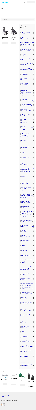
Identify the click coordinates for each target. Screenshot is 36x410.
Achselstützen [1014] (23, 119)
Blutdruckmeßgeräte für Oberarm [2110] (25, 255)
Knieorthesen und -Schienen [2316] (25, 289)
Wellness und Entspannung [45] (24, 356)
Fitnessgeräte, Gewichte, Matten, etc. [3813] (26, 104)
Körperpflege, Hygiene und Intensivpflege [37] (25, 184)
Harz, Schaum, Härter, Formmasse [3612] (26, 96)
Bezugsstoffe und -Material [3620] (25, 90)
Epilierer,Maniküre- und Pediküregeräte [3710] (26, 187)
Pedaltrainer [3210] (23, 337)
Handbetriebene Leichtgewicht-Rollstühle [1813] (26, 211)
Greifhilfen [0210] (23, 37)
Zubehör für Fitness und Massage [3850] (25, 114)
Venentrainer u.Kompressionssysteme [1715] (26, 151)
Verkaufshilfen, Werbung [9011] (24, 270)
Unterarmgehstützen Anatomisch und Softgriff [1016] (27, 127)
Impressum (3, 397)
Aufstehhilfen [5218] (23, 309)
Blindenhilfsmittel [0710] (24, 78)
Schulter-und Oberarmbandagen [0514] (25, 70)
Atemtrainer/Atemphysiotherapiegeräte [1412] (26, 156)
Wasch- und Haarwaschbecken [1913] (25, 236)
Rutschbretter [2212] (23, 275)
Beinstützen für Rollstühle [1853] (25, 206)
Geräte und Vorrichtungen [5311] (25, 303)
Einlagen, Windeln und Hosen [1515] (25, 163)
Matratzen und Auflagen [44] (23, 246)
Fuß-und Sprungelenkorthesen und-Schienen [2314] (27, 287)
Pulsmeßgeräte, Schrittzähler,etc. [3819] (26, 110)
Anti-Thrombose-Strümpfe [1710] (25, 147)
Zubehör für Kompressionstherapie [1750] (26, 153)
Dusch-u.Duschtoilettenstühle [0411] (25, 50)
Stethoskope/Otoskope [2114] (24, 263)
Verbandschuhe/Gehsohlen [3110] (25, 326)
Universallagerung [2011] (24, 245)
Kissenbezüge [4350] (23, 177)
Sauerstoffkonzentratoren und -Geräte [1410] (26, 158)
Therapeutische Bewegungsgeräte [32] (24, 336)
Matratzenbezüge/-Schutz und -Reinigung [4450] (26, 249)
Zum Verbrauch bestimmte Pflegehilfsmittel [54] (26, 364)
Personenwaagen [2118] (24, 261)
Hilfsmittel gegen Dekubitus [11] (24, 136)
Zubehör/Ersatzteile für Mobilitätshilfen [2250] (26, 278)
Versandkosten (22, 383)
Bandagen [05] (22, 59)
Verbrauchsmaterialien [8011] (24, 45)
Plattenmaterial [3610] (24, 99)
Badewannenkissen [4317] (24, 175)
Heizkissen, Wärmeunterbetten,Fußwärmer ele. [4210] (27, 168)
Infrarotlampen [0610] (23, 73)
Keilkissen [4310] (23, 176)
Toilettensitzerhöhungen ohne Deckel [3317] (26, 341)
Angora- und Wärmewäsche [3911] (25, 351)
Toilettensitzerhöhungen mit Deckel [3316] (26, 340)
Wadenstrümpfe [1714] (23, 152)
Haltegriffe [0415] (23, 55)
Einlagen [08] (21, 79)
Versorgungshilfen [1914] (24, 235)
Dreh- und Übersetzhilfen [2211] (25, 273)
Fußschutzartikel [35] (22, 115)
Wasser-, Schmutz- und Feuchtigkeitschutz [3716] (26, 194)
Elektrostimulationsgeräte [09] (24, 83)
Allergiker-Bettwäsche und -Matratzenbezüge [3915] (27, 350)
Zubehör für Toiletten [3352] (24, 345)
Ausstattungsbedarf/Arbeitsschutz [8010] (26, 44)
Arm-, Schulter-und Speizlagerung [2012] (25, 240)
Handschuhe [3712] (23, 188)
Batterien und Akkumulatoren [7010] (25, 314)
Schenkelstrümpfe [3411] (24, 332)
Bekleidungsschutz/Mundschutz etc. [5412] (26, 365)
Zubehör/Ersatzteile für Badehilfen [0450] (26, 58)
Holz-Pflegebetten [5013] (24, 298)
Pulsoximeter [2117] (23, 262)
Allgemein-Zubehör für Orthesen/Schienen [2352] (27, 280)
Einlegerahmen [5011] (23, 297)
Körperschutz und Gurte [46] (23, 197)
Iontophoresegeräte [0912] (24, 84)
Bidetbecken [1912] (23, 231)
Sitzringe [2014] (23, 244)
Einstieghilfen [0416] (23, 54)
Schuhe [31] (21, 321)
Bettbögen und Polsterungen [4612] (25, 198)
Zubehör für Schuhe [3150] (24, 327)
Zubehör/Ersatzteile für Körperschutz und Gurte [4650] (27, 202)
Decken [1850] (22, 207)
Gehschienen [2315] (23, 288)
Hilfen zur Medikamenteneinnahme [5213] (26, 310)
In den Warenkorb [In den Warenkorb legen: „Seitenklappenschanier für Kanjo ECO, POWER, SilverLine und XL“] (13, 384)
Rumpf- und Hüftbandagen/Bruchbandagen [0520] (27, 69)
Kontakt (2, 8)
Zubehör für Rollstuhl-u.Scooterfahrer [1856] (26, 225)
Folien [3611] (22, 93)
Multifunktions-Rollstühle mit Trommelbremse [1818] (27, 220)
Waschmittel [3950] (23, 355)
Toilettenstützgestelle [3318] (24, 342)
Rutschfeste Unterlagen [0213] (24, 38)
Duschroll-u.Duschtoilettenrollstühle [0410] (26, 53)
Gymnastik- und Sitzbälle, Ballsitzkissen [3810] (26, 105)
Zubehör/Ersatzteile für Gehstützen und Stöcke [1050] (27, 133)
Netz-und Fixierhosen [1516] (24, 164)
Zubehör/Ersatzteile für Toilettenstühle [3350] (26, 347)
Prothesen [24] (22, 315)
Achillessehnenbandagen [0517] (24, 60)
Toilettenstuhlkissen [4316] (24, 183)
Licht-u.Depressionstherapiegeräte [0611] (26, 74)
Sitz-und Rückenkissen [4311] (24, 182)
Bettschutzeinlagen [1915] (24, 230)
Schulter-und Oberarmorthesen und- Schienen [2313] (27, 293)
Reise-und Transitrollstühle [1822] (25, 221)
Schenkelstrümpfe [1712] (24, 148)
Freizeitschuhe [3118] (23, 322)
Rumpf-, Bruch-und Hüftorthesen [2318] (25, 292)
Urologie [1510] (23, 165)
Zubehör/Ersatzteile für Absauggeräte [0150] (26, 32)
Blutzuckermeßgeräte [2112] (24, 256)
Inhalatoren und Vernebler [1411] (25, 157)
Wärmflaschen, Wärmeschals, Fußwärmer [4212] (26, 171)
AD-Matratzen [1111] (23, 140)
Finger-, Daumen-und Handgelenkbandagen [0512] (27, 63)
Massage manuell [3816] (24, 109)
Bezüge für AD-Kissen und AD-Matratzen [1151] (26, 141)
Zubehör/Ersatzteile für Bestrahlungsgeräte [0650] (27, 75)
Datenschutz (3, 396)
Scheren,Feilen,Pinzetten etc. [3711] (25, 191)
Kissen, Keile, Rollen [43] (23, 172)
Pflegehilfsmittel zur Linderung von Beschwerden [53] (26, 302)
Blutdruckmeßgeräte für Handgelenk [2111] (26, 254)
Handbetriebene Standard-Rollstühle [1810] (26, 214)
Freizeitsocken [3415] (23, 331)
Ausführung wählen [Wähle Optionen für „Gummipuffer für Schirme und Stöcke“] (31, 386)
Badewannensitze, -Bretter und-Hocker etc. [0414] (27, 49)
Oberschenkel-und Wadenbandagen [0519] (26, 68)
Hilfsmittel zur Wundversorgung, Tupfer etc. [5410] (27, 366)
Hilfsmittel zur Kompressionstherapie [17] (25, 146)
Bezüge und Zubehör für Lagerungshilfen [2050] (26, 241)
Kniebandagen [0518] (23, 65)
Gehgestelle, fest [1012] (24, 122)
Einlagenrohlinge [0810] (24, 80)
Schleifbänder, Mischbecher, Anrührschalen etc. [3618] (27, 100)
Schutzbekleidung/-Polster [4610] (25, 201)
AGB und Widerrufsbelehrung (5, 395)
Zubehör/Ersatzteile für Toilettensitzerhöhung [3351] (27, 346)
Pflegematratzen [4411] (24, 250)
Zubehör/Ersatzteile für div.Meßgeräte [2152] (26, 268)
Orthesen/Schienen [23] (23, 279)
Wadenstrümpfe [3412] (23, 335)
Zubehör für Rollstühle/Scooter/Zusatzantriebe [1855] (27, 226)
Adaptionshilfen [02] (22, 33)
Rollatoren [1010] (23, 126)
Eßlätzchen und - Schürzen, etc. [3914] (25, 352)
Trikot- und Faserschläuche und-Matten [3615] (26, 101)
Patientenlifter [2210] (23, 274)
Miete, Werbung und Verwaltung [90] (24, 269)
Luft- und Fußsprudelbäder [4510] (25, 357)
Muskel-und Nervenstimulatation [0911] (25, 85)
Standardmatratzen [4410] (24, 251)
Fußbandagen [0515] (23, 64)
